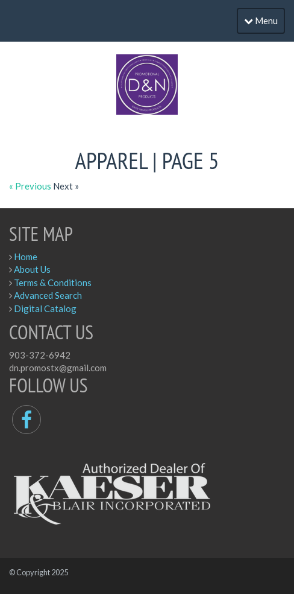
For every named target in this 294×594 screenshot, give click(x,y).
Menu (261, 20)
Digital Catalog (45, 308)
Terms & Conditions (53, 282)
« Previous (31, 185)
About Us (32, 269)
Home (25, 256)
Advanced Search (48, 295)
